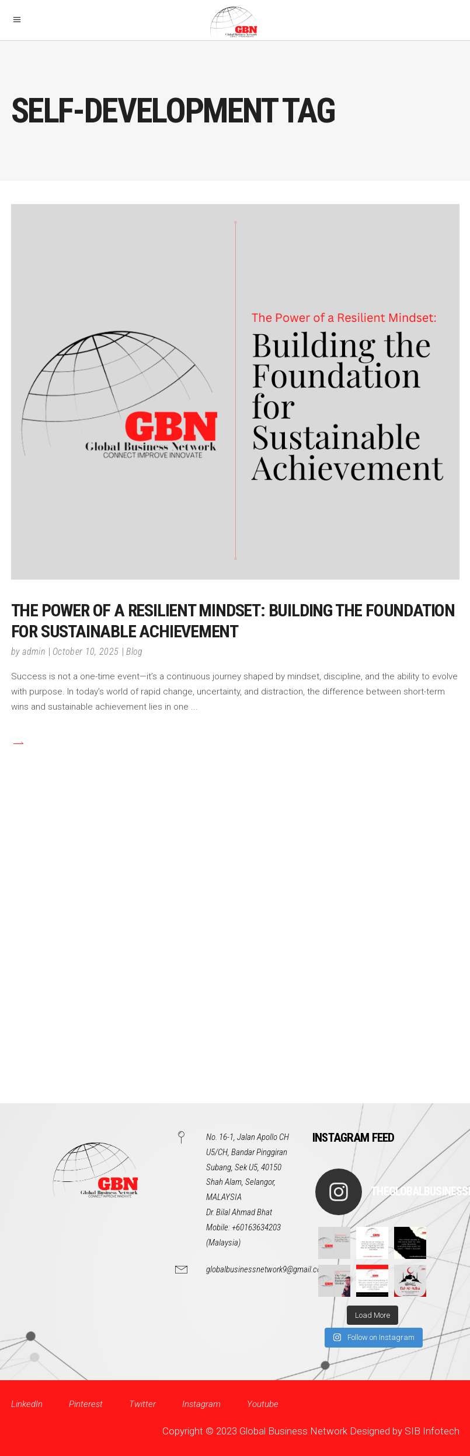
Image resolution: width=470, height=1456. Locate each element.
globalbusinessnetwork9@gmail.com (267, 1269)
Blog (134, 651)
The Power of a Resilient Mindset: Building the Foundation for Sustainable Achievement (233, 620)
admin (33, 651)
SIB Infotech (432, 1431)
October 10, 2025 (86, 651)
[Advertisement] (235, 962)
